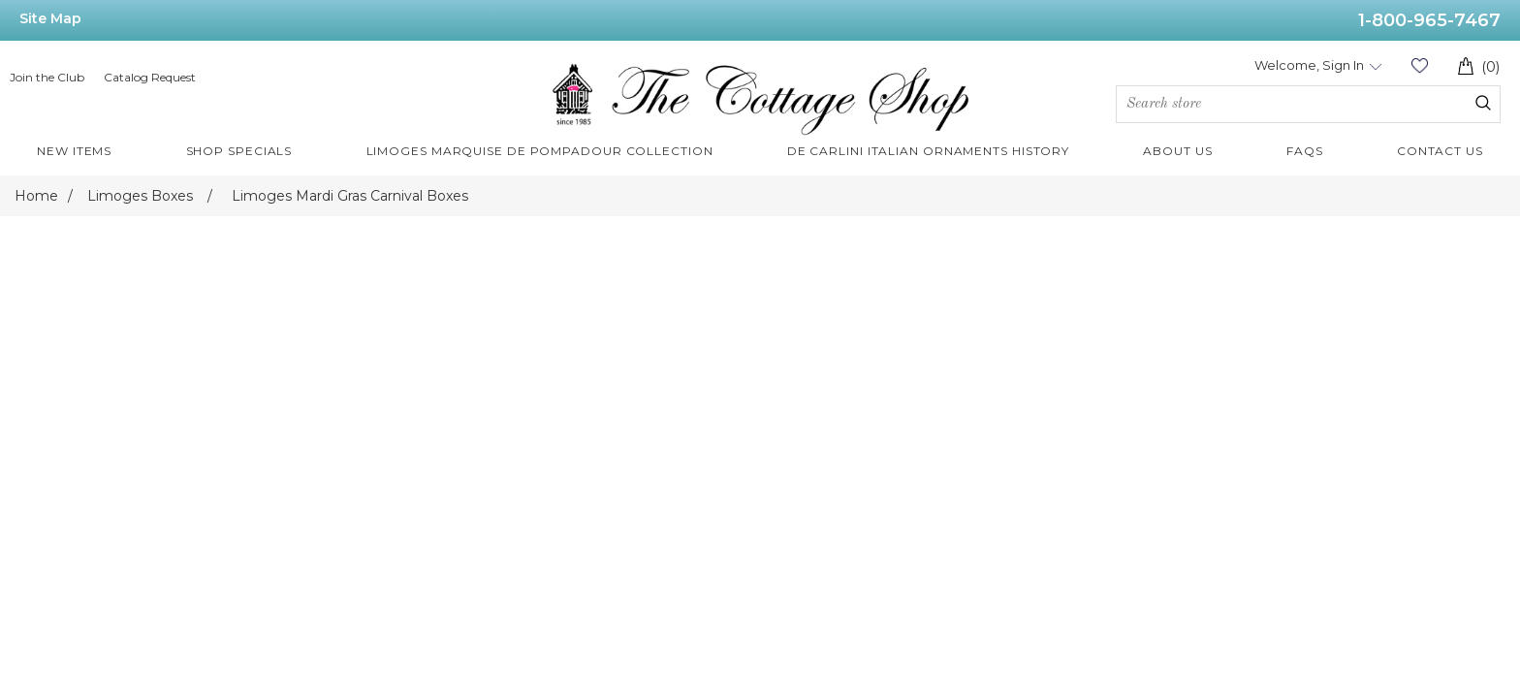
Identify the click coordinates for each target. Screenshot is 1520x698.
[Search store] (1308, 104)
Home (36, 196)
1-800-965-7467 (1429, 20)
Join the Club (47, 77)
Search (1483, 103)
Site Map (50, 18)
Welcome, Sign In (1309, 65)
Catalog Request (150, 77)
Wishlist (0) (1419, 65)
